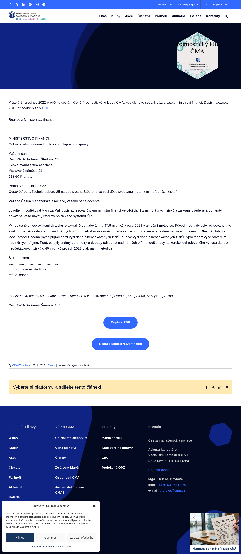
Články (51, 365)
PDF (45, 108)
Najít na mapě (159, 470)
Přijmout (20, 537)
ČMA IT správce (21, 365)
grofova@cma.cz (172, 490)
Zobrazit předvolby (81, 537)
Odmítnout (50, 537)
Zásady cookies (36, 546)
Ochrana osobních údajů (59, 546)
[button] (94, 506)
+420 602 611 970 (172, 485)
